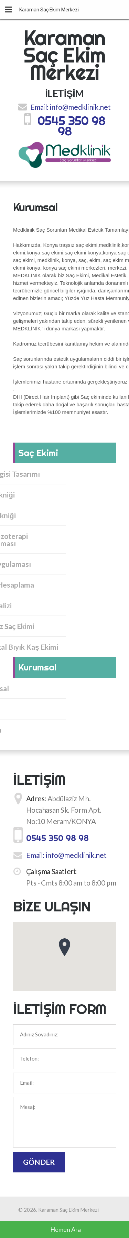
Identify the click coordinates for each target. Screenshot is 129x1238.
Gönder (39, 1162)
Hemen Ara (65, 1229)
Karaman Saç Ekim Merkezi (64, 55)
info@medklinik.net (80, 107)
